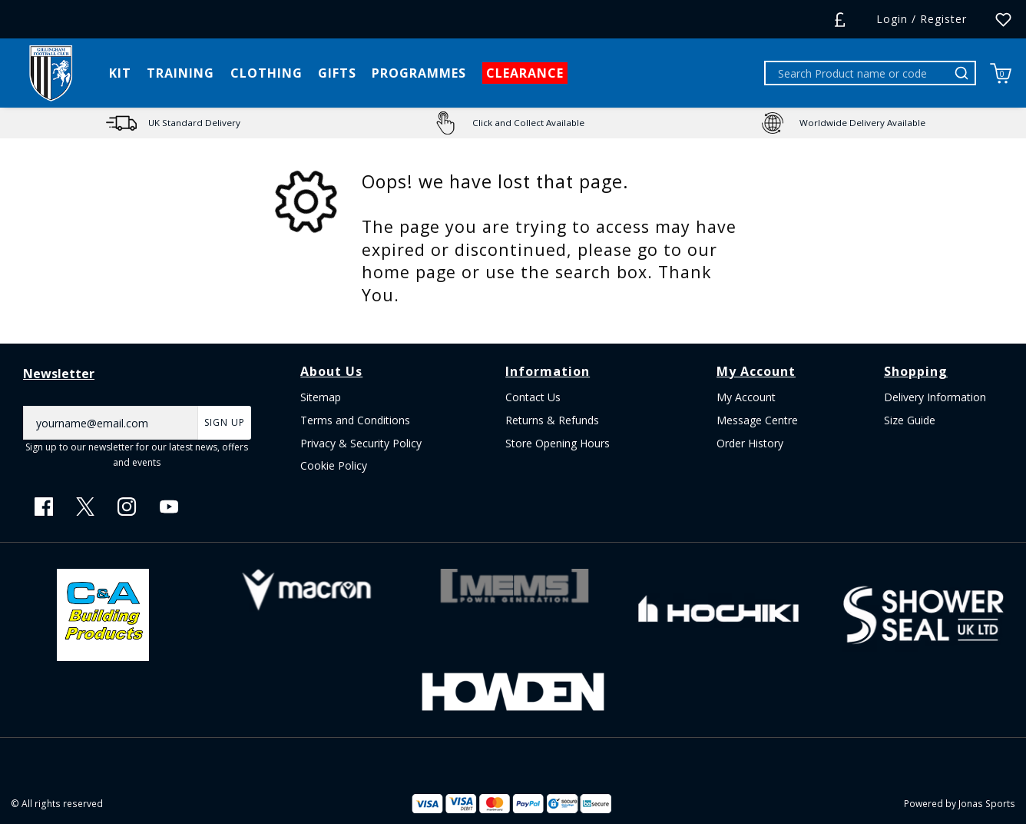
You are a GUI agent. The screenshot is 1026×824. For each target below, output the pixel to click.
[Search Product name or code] (858, 73)
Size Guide (909, 420)
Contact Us (533, 397)
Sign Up (224, 422)
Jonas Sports (986, 803)
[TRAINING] (180, 73)
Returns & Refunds (552, 420)
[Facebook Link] (44, 506)
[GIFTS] (337, 73)
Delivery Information (935, 397)
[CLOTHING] (266, 73)
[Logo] (50, 72)
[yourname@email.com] (110, 423)
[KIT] (120, 73)
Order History (750, 443)
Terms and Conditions (355, 420)
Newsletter (58, 373)
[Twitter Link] (85, 506)
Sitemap (320, 397)
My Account (746, 397)
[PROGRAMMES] (419, 73)
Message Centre (757, 420)
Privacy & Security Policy (361, 443)
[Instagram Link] (126, 506)
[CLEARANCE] (525, 73)
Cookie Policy (333, 465)
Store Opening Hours (557, 443)
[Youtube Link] (169, 506)
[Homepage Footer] (103, 613)
